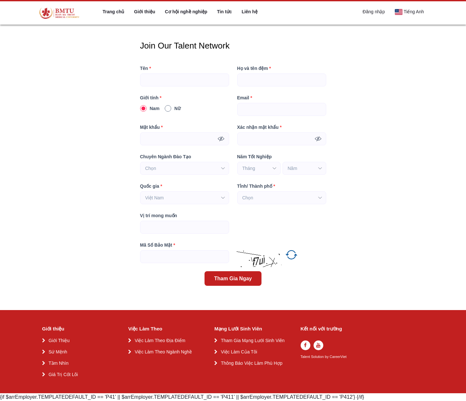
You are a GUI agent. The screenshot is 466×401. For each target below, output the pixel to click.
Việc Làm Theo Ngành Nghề (163, 351)
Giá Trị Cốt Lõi (63, 374)
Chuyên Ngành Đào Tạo (165, 156)
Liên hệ (250, 11)
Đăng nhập (374, 11)
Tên (145, 68)
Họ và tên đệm (254, 68)
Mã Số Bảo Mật (157, 245)
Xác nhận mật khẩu (259, 127)
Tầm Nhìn (59, 363)
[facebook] (305, 345)
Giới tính (151, 98)
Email (244, 98)
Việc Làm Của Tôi (239, 351)
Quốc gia (151, 186)
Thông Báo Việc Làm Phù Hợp (251, 363)
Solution (318, 357)
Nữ (173, 108)
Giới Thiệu (59, 340)
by (327, 357)
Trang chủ (113, 11)
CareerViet (337, 357)
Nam (150, 108)
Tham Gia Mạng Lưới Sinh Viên (252, 340)
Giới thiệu (144, 11)
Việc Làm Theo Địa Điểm (160, 340)
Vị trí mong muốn (158, 215)
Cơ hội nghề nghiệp (186, 11)
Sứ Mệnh (58, 351)
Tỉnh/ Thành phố (256, 186)
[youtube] (318, 345)
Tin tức (224, 11)
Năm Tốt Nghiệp (254, 156)
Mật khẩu (151, 127)
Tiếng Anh (409, 12)
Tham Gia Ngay (233, 278)
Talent (306, 357)
